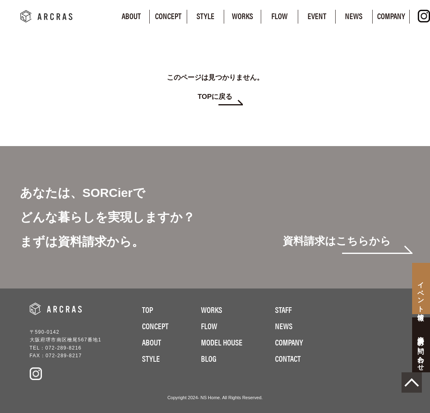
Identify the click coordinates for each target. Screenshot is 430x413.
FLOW (209, 326)
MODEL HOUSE (221, 342)
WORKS (211, 309)
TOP (147, 309)
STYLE (151, 358)
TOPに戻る (215, 97)
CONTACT (288, 358)
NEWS (283, 326)
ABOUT (151, 342)
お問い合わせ (421, 350)
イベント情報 (421, 293)
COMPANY (289, 342)
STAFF (283, 309)
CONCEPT (155, 326)
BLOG (208, 358)
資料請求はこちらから (337, 241)
